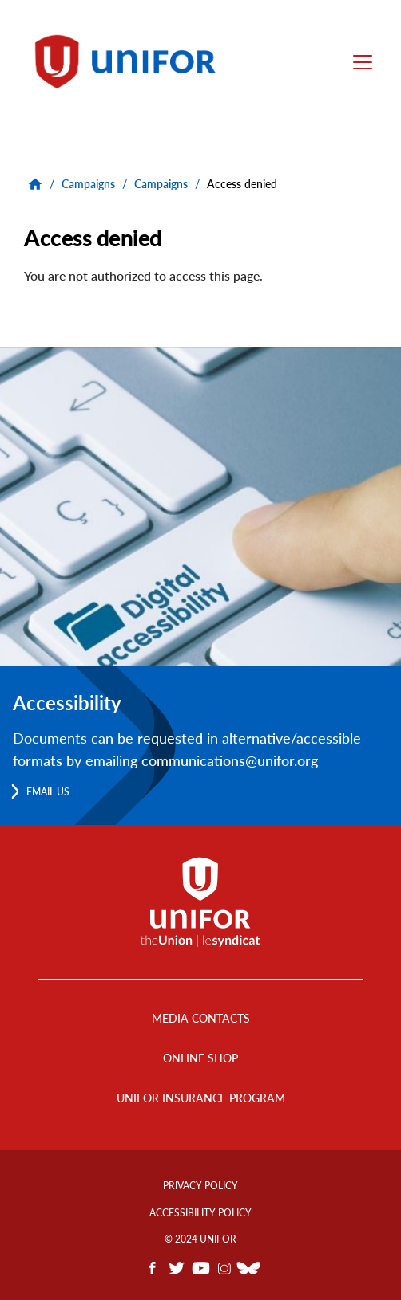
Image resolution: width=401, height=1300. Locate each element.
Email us (47, 792)
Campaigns (88, 183)
